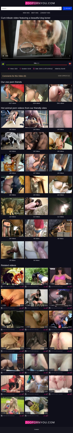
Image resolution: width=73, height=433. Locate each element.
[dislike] (70, 64)
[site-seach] (60, 8)
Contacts (36, 429)
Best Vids (34, 13)
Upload (67, 8)
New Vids (26, 13)
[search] (31, 8)
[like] (3, 64)
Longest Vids (45, 13)
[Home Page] (36, 3)
